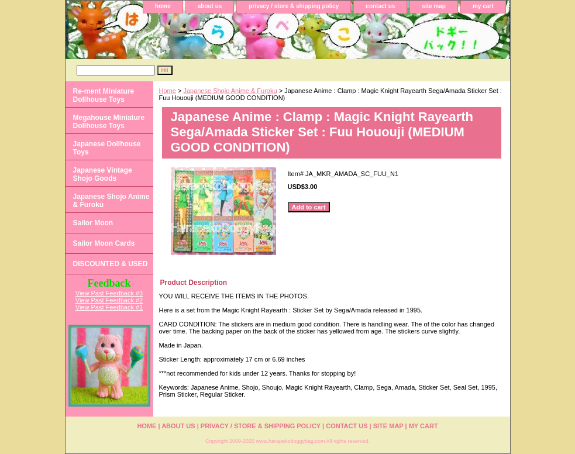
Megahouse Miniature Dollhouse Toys (109, 122)
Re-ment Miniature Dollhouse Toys (104, 95)
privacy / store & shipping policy (294, 6)
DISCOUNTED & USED (110, 264)
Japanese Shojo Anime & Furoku (230, 90)
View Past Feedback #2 (109, 300)
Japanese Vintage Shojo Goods (102, 174)
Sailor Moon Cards (104, 243)
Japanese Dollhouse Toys (107, 148)
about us (210, 6)
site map (434, 6)
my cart (483, 6)
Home (167, 90)
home (163, 6)
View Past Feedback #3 (109, 293)
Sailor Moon (93, 223)
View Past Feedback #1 (109, 307)
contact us (380, 6)
